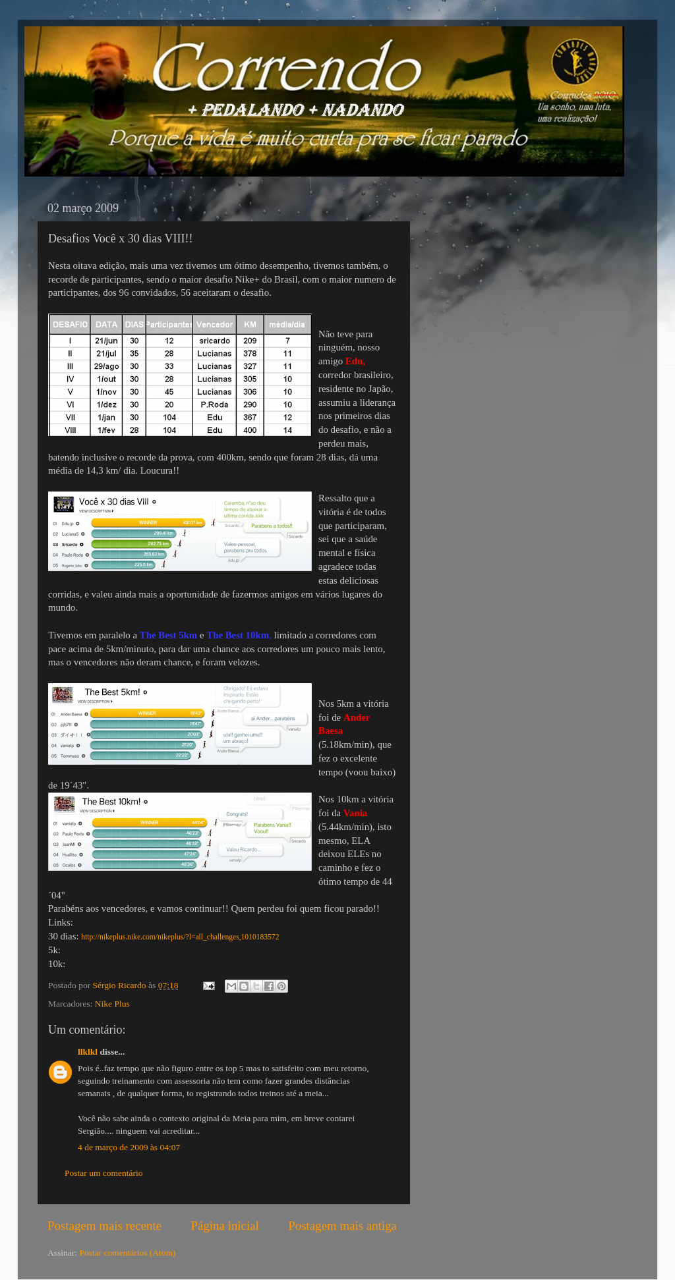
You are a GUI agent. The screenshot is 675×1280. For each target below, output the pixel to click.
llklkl (88, 1052)
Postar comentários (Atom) (127, 1253)
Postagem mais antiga (342, 1226)
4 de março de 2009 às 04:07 (129, 1147)
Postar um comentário (103, 1173)
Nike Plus (112, 1004)
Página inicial (225, 1226)
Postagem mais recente (104, 1226)
